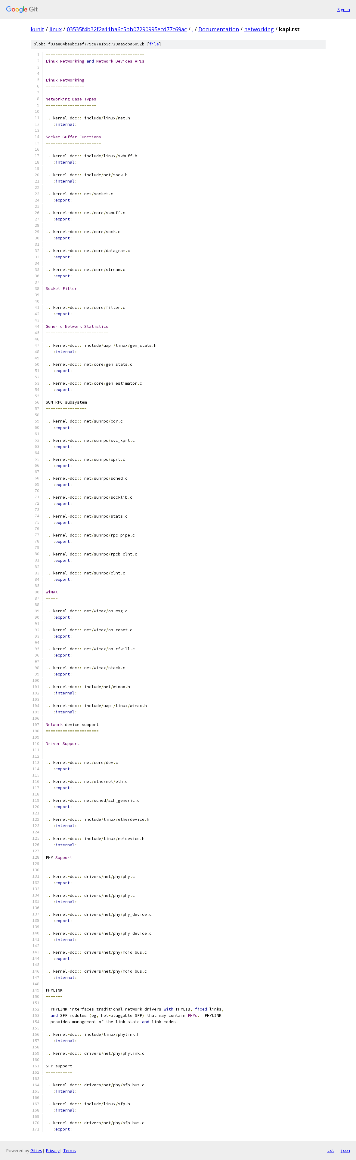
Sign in (343, 9)
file (154, 44)
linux (55, 29)
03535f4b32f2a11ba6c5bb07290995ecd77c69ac (127, 29)
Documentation (218, 29)
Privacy (53, 1150)
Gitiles (36, 1150)
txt (330, 1150)
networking (259, 29)
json (345, 1150)
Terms (69, 1150)
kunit (37, 29)
